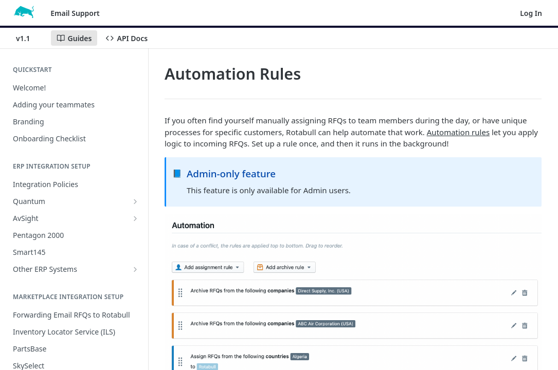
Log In (531, 13)
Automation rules (458, 132)
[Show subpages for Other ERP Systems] (135, 269)
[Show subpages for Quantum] (135, 201)
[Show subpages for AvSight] (135, 218)
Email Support (75, 13)
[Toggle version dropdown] (29, 38)
